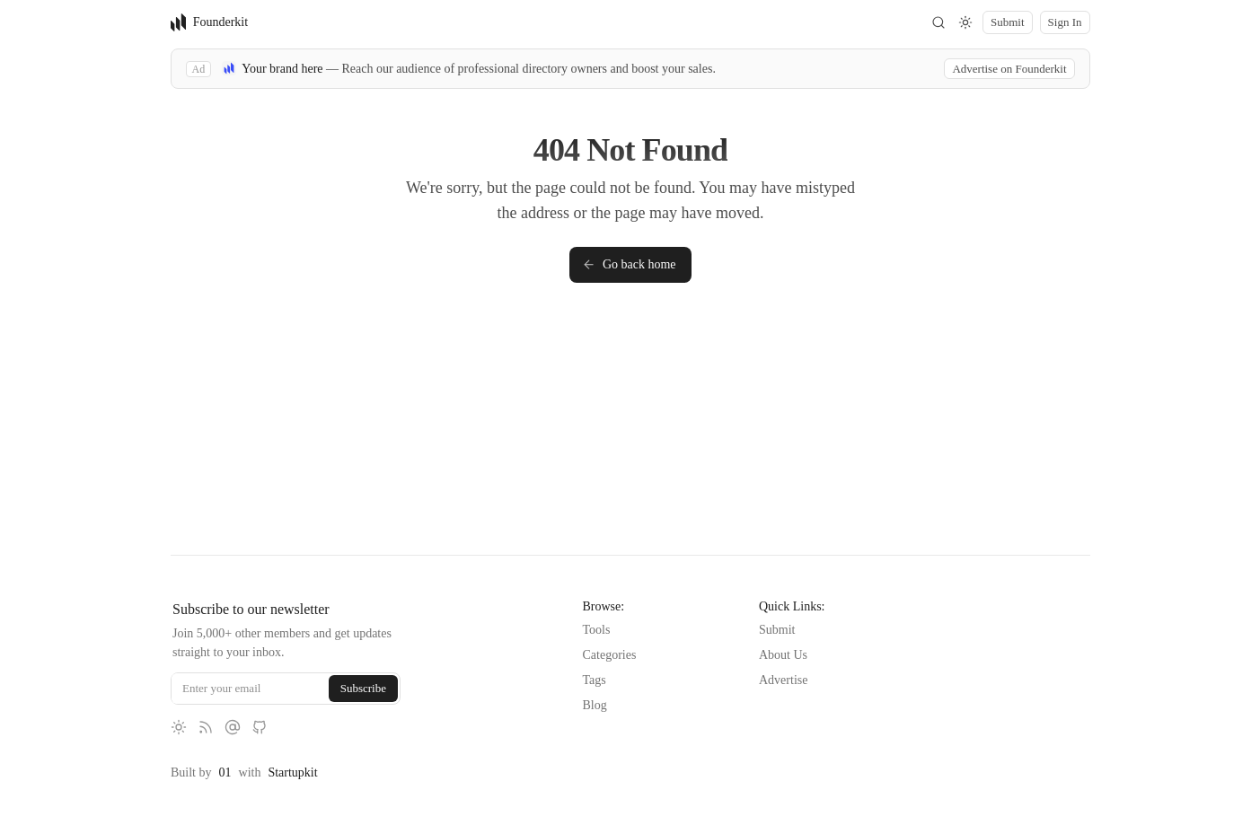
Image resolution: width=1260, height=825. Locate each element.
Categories (609, 655)
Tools (596, 629)
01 (224, 772)
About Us (783, 655)
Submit (777, 629)
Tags (593, 680)
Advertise (783, 680)
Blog (594, 705)
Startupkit (292, 772)
